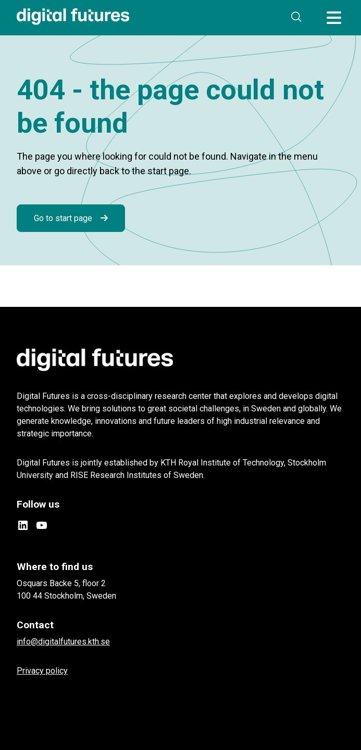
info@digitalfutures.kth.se (63, 641)
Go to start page (63, 218)
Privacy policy (42, 671)
